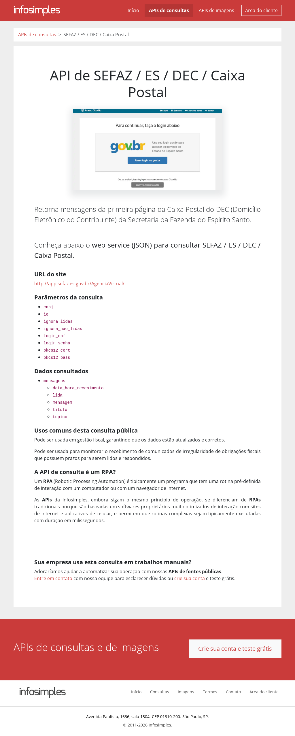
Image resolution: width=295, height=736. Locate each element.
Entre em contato (53, 578)
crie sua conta (189, 578)
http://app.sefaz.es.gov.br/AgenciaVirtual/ (79, 283)
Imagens (186, 692)
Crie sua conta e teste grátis (235, 648)
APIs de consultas (169, 10)
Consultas (159, 692)
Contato (233, 692)
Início (133, 10)
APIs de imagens (216, 10)
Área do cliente (261, 10)
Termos (210, 692)
